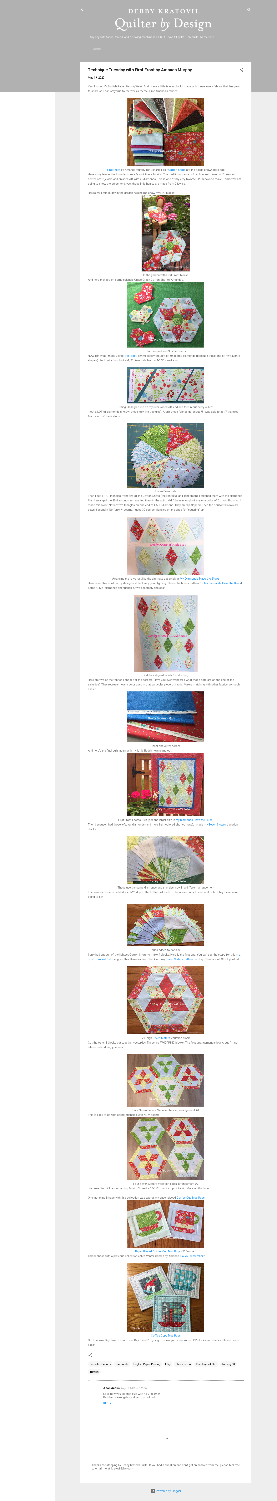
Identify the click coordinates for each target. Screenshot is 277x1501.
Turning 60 (228, 1364)
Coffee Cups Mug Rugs (166, 1335)
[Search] (249, 10)
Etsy (168, 1364)
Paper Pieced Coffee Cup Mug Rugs (158, 1251)
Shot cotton (183, 1364)
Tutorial (94, 1372)
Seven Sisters (217, 824)
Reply (107, 1403)
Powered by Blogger (166, 1491)
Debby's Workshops (222, 49)
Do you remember (191, 1256)
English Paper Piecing (146, 1364)
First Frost (113, 170)
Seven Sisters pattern (180, 959)
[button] (241, 70)
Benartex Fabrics (100, 1364)
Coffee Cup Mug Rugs (191, 1197)
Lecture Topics (164, 49)
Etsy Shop (191, 49)
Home (97, 49)
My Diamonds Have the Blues (199, 578)
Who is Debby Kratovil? (126, 49)
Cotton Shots (176, 170)
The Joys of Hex (206, 1364)
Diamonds (122, 1364)
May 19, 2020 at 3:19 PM (134, 1388)
